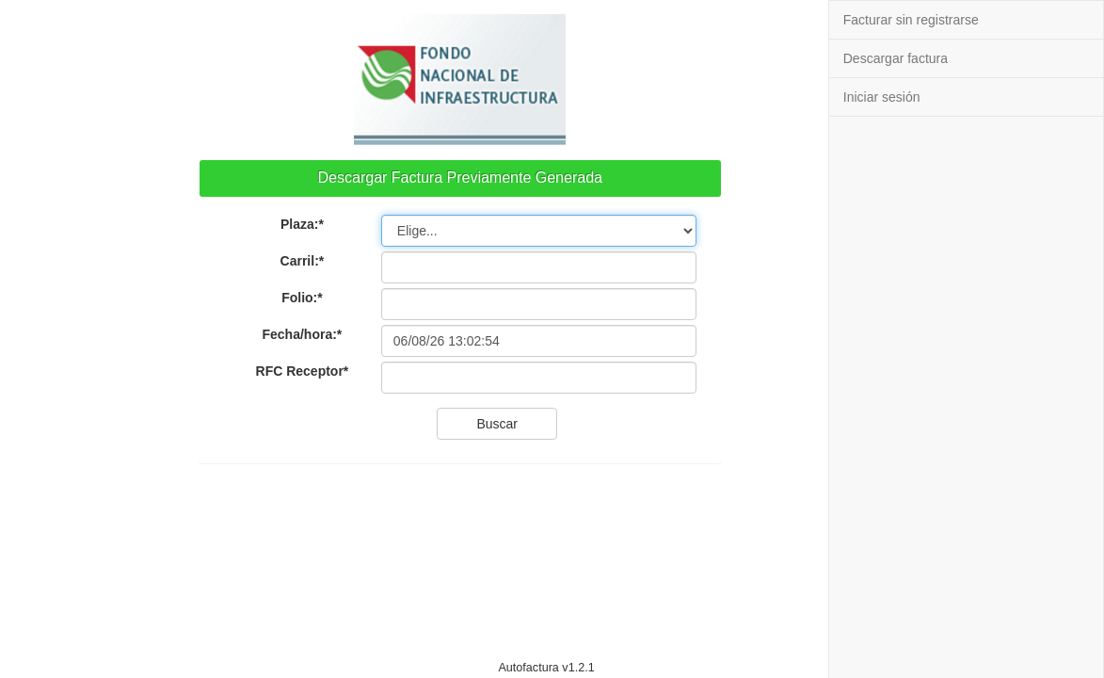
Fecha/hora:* (303, 334)
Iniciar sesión (881, 97)
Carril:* (302, 260)
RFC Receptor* (302, 371)
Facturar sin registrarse (911, 19)
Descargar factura (895, 58)
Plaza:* (302, 224)
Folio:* (302, 297)
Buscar (497, 423)
